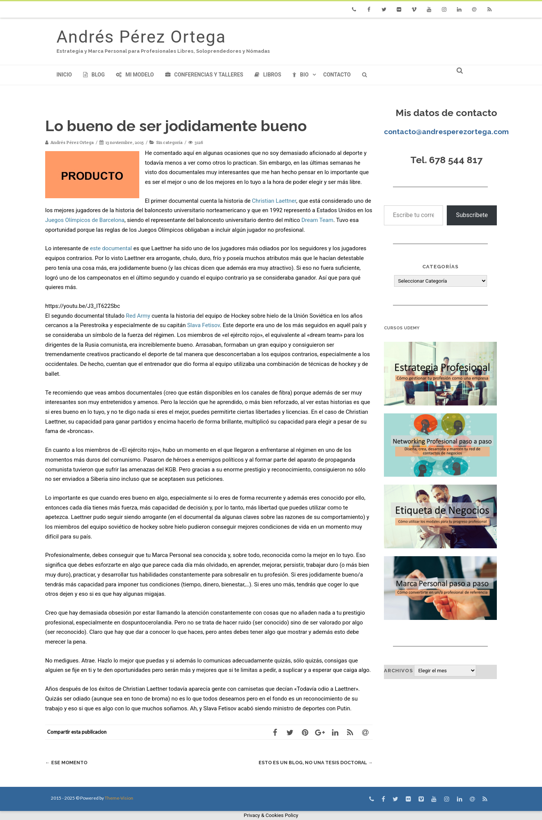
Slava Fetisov (203, 325)
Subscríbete (472, 215)
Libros (267, 75)
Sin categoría (169, 142)
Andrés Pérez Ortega (141, 37)
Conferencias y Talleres (204, 75)
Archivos (398, 670)
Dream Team (317, 220)
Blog (94, 75)
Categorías (440, 266)
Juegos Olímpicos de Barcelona (85, 220)
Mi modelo (135, 75)
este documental (111, 248)
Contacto (337, 75)
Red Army (138, 315)
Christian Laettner (274, 200)
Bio (300, 75)
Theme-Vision (119, 798)
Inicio (64, 75)
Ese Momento (66, 762)
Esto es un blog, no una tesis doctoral (313, 762)
